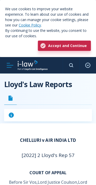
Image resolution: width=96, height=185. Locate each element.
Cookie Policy (30, 25)
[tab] (10, 98)
